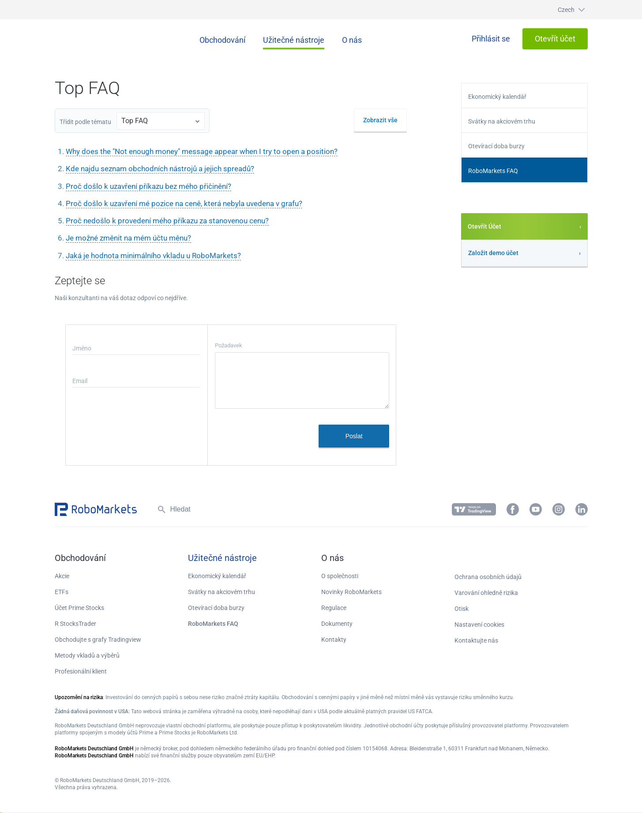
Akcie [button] (62, 576)
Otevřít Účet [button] (484, 226)
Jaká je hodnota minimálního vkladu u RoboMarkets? (153, 255)
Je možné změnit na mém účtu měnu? (128, 237)
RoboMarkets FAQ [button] (493, 170)
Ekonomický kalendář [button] (497, 96)
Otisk (461, 608)
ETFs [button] (61, 591)
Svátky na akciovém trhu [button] (501, 121)
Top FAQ (134, 121)
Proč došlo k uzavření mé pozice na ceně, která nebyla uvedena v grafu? (184, 203)
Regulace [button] (333, 607)
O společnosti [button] (339, 576)
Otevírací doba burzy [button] (496, 146)
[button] (563, 9)
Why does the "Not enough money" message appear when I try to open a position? (202, 151)
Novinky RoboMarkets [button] (351, 591)
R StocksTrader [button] (75, 623)
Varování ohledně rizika (486, 592)
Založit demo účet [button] (493, 252)
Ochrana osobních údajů (488, 576)
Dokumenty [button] (337, 623)
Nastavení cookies (479, 624)
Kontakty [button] (333, 639)
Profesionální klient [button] (81, 671)
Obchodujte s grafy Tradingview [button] (98, 639)
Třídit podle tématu (85, 121)
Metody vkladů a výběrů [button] (87, 655)
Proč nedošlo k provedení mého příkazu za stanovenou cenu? (167, 220)
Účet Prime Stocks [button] (79, 607)
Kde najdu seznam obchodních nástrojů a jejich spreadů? (160, 168)
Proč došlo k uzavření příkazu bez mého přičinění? (148, 186)
